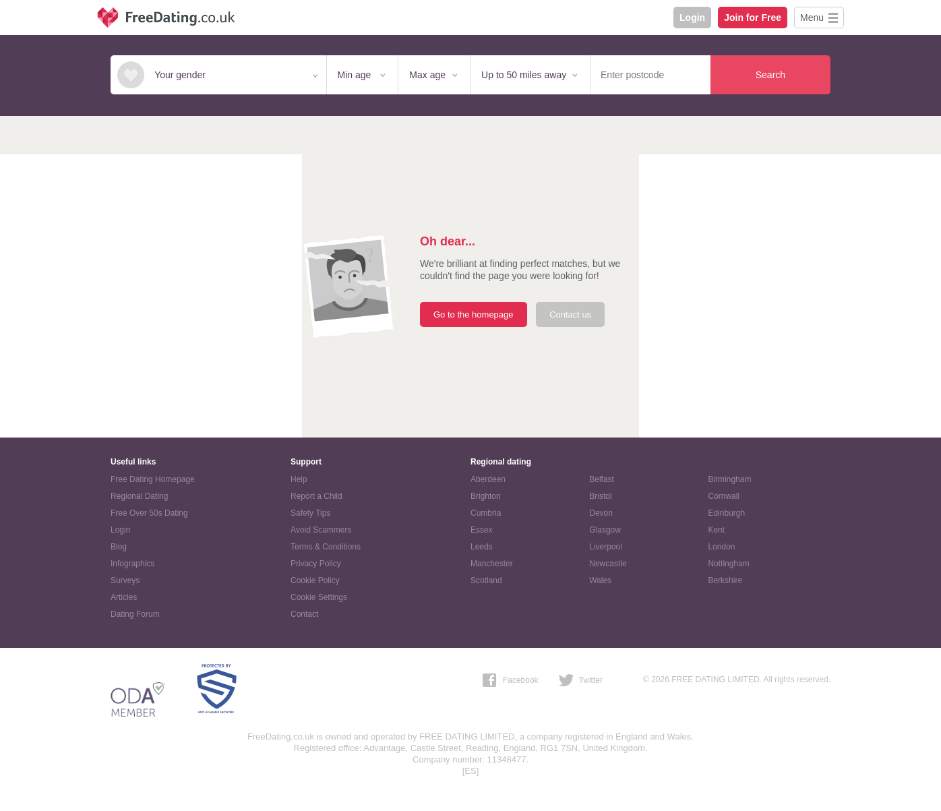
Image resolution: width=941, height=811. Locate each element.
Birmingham (729, 479)
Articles (124, 597)
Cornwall (723, 496)
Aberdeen (488, 479)
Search (770, 74)
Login (692, 17)
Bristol (600, 496)
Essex (481, 530)
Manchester (491, 563)
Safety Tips (310, 513)
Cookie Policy (315, 580)
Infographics (132, 563)
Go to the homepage (473, 314)
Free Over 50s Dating (149, 513)
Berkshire (725, 580)
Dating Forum (135, 614)
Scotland (486, 580)
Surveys (125, 580)
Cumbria (485, 513)
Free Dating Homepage (153, 479)
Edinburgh (726, 513)
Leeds (481, 546)
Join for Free (752, 17)
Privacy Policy (316, 563)
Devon (601, 513)
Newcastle (607, 563)
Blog (119, 546)
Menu (812, 17)
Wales (600, 580)
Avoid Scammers (321, 530)
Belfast (601, 479)
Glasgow (605, 530)
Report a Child (316, 496)
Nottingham (728, 563)
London (721, 546)
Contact (304, 614)
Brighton (485, 496)
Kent (716, 530)
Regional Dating (139, 496)
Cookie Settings (319, 597)
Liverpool (605, 546)
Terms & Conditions (326, 546)
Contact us (570, 314)
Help (299, 479)
